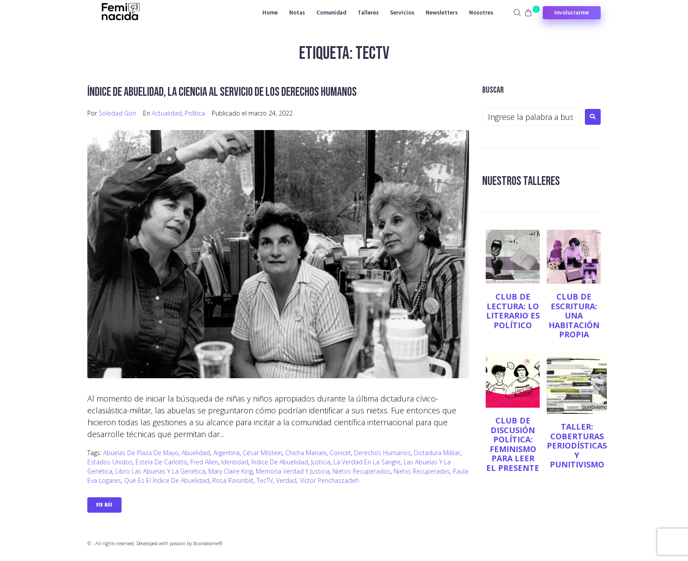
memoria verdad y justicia (293, 471)
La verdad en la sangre (367, 462)
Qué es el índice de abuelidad (166, 480)
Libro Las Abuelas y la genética (160, 471)
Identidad (234, 462)
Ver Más (104, 505)
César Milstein (262, 453)
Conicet (340, 453)
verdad (286, 480)
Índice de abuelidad (279, 462)
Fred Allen (204, 462)
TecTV (265, 480)
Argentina (226, 453)
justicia (320, 462)
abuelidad (196, 453)
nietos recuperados (362, 471)
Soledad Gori (117, 113)
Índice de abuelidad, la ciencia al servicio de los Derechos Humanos (222, 92)
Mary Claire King (230, 471)
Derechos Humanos (382, 453)
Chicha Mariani (305, 453)
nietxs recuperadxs (422, 471)
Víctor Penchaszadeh (329, 480)
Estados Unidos (110, 462)
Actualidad (167, 113)
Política (195, 113)
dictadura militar (437, 453)
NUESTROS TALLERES (521, 181)
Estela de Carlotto (161, 462)
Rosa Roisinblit (233, 480)
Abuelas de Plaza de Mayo (141, 453)
